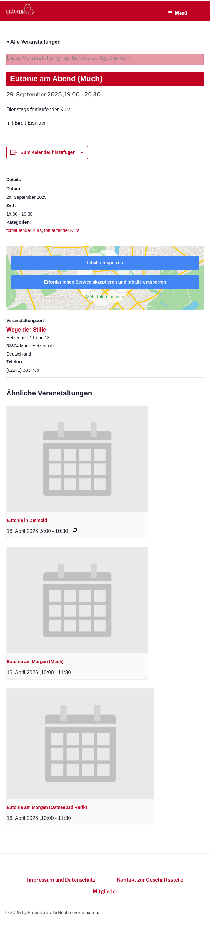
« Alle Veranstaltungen (33, 42)
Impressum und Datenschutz (61, 880)
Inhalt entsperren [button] (105, 262)
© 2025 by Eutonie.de (27, 912)
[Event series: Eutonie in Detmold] (75, 530)
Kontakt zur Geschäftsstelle (150, 880)
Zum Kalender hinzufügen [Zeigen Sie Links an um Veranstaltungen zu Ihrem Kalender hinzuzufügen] (48, 152)
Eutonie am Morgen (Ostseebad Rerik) (47, 807)
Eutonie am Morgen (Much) (35, 661)
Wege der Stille (26, 330)
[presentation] (77, 459)
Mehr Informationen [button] (105, 296)
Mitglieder (105, 891)
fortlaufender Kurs (24, 230)
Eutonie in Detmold (27, 520)
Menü (177, 12)
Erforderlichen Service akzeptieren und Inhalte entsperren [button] (105, 281)
